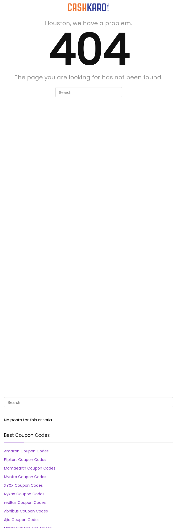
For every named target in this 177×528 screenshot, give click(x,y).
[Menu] (6, 7)
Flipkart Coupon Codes (25, 459)
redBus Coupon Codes (25, 502)
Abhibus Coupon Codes (26, 511)
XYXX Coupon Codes (23, 485)
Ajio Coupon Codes (22, 519)
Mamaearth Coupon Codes (29, 468)
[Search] (168, 7)
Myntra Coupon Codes (25, 476)
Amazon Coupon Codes (26, 451)
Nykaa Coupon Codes (24, 494)
